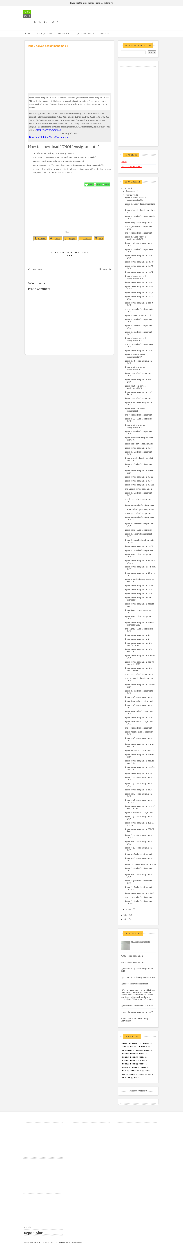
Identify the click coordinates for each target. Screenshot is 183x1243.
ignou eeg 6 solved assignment (139, 444)
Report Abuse (34, 1233)
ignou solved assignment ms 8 (138, 351)
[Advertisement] (69, 67)
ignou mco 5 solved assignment (139, 550)
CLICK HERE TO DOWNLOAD (48, 130)
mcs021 (132, 1057)
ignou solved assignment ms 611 (139, 546)
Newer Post (37, 269)
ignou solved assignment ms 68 (139, 477)
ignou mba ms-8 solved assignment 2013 (135, 339)
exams (124, 1047)
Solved (141, 1074)
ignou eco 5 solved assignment (138, 530)
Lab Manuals (142, 1047)
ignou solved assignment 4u (137, 639)
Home (28, 34)
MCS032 (142, 1060)
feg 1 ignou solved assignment (138, 897)
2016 (125, 915)
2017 (125, 188)
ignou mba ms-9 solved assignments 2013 (135, 199)
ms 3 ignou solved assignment (138, 728)
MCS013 (124, 1053)
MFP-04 (143, 1067)
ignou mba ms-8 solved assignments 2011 (135, 277)
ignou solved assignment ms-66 (139, 448)
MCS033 (124, 1064)
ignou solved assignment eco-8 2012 (137, 1006)
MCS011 (138, 1050)
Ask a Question (44, 34)
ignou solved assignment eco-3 (139, 773)
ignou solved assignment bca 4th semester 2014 (139, 624)
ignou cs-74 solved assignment (138, 398)
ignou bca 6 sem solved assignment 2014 (135, 387)
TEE (123, 1077)
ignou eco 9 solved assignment (138, 223)
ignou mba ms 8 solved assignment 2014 (135, 356)
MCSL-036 (125, 1067)
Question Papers (85, 34)
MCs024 (124, 1060)
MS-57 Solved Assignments (132, 962)
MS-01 (132, 1071)
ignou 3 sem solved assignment (139, 701)
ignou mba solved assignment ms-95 (137, 1012)
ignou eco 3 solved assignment (138, 697)
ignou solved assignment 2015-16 (139, 893)
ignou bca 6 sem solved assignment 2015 (135, 368)
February (130, 195)
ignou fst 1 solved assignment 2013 (140, 864)
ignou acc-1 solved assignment (138, 854)
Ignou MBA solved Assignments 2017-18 (138, 977)
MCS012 (146, 1050)
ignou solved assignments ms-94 (139, 262)
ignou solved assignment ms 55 (139, 586)
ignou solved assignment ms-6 (138, 481)
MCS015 (141, 1053)
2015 (125, 919)
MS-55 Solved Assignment (132, 956)
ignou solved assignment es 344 (139, 790)
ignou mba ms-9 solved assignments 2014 (135, 238)
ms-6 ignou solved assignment (138, 489)
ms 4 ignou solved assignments (139, 674)
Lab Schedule (127, 1050)
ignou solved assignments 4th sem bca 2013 (138, 644)
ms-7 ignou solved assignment (138, 415)
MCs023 (141, 1057)
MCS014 (132, 1053)
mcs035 (141, 1064)
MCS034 (132, 1064)
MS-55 (147, 1071)
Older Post (102, 269)
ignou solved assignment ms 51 (139, 594)
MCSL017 (135, 1067)
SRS (149, 1074)
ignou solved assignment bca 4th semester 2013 (139, 663)
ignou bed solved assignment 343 (140, 751)
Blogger (143, 1091)
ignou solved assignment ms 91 (139, 272)
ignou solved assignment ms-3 (138, 718)
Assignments (64, 34)
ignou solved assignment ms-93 (139, 282)
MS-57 (123, 1074)
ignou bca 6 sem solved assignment (135, 410)
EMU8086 (146, 1043)
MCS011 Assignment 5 (140, 942)
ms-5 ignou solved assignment (138, 513)
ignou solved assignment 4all (138, 635)
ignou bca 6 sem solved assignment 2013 (135, 426)
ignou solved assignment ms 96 (139, 293)
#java (124, 1043)
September (130, 191)
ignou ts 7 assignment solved (138, 315)
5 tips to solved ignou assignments (140, 509)
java (131, 1047)
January (129, 909)
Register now (107, 3)
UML (129, 1077)
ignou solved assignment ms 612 (139, 485)
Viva (135, 1077)
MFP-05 (124, 1071)
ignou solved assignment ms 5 (138, 590)
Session (132, 1074)
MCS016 (124, 1057)
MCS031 (132, 1060)
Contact (104, 34)
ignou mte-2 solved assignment (139, 812)
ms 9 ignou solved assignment (138, 233)
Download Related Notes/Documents (48, 137)
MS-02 (139, 1071)
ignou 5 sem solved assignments (139, 505)
